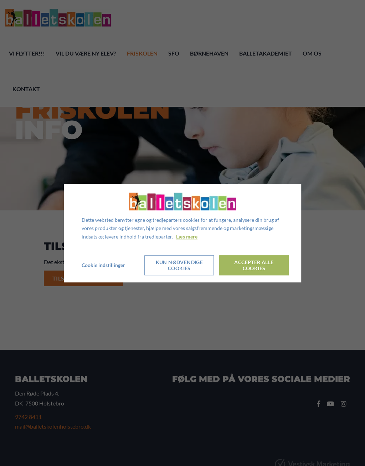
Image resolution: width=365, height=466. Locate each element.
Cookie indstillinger (103, 265)
